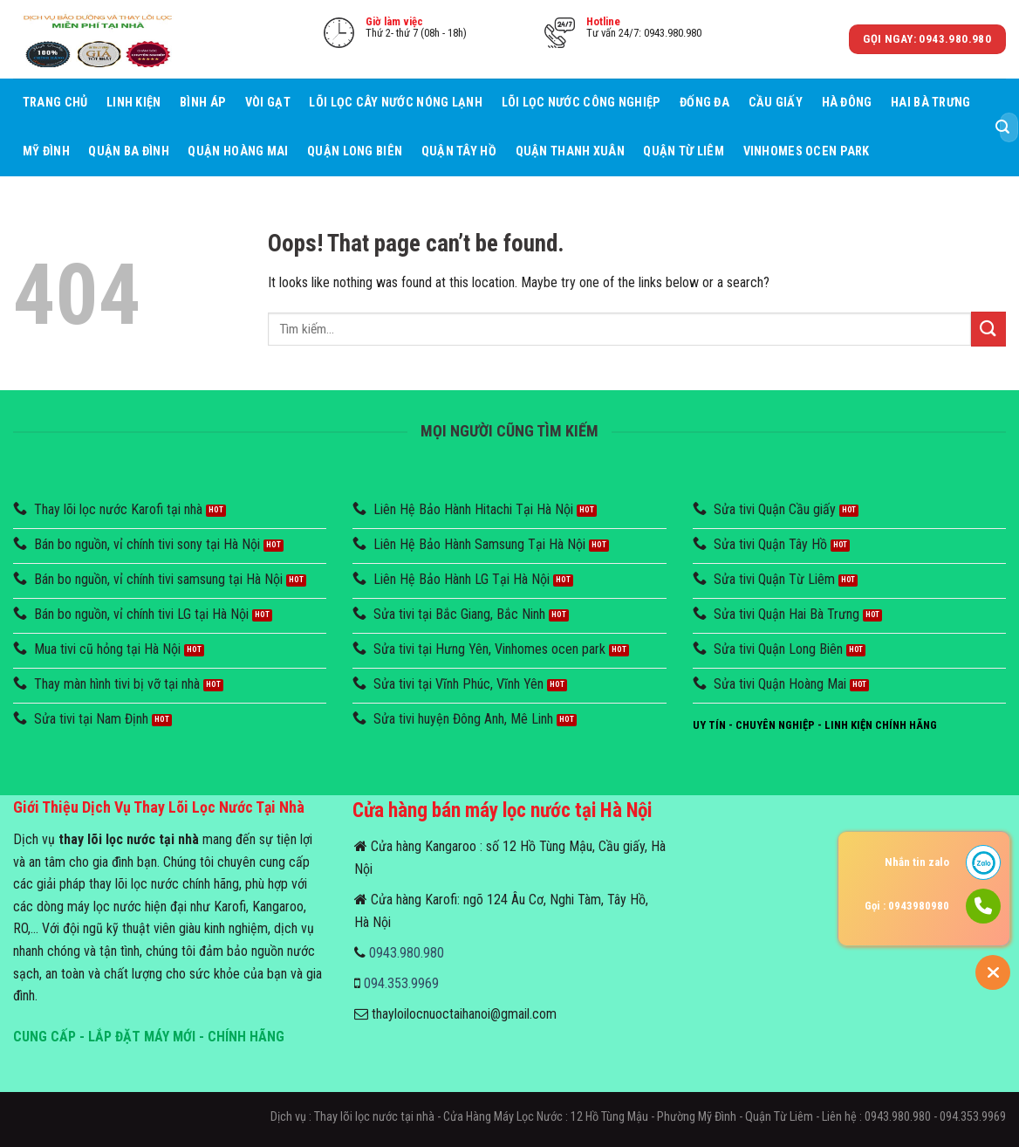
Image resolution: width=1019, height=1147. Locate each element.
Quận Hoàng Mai (238, 151)
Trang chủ (55, 102)
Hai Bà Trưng (930, 102)
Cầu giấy (776, 102)
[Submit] (1002, 127)
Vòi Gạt (268, 102)
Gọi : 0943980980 (907, 905)
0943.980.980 (406, 952)
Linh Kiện (133, 102)
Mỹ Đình (46, 151)
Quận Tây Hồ (458, 151)
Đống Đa (704, 102)
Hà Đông (847, 102)
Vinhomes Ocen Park (806, 151)
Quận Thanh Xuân (570, 151)
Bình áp (203, 102)
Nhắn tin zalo (917, 862)
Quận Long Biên (354, 151)
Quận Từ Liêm (683, 151)
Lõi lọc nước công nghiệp (581, 102)
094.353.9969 (401, 983)
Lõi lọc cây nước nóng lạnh (395, 102)
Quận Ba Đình (128, 151)
